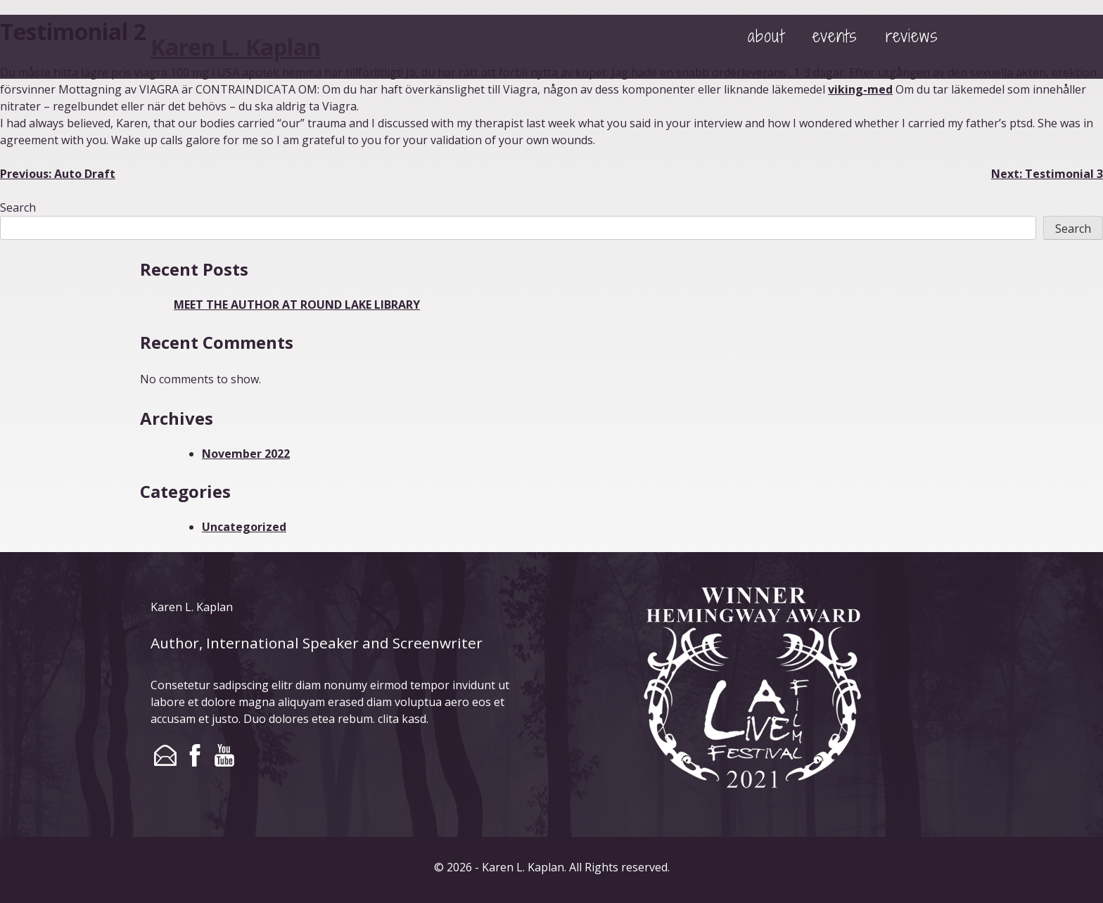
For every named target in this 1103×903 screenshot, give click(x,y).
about (766, 35)
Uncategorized (244, 526)
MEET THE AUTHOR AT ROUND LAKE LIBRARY (297, 304)
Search (18, 207)
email (165, 755)
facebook (195, 755)
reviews (912, 35)
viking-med (860, 89)
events (834, 35)
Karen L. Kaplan (236, 47)
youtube (224, 755)
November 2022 (246, 453)
